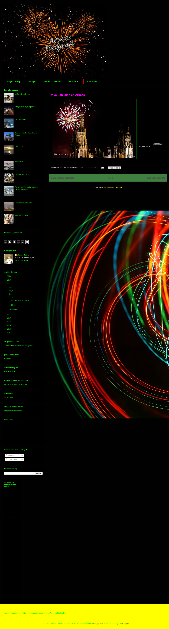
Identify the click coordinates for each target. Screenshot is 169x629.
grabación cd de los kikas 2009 (15, 385)
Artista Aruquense (21, 215)
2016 (9, 329)
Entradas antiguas (156, 177)
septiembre (13, 310)
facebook (7, 359)
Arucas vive (8, 398)
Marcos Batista (23, 255)
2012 (9, 314)
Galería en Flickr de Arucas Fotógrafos (18, 346)
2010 (9, 280)
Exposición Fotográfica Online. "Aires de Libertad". (26, 188)
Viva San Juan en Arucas (68, 95)
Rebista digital (9, 372)
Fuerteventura (93, 81)
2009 (9, 276)
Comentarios (11, 459)
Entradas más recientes (62, 177)
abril (11, 287)
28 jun (13, 305)
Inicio (110, 177)
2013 (9, 318)
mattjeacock (98, 624)
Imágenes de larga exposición (26, 107)
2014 (9, 322)
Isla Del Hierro (20, 119)
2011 (9, 284)
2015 (9, 325)
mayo (11, 290)
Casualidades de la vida (23, 203)
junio (11, 294)
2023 (9, 333)
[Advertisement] (14, 558)
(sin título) (19, 146)
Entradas (10, 455)
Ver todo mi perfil (21, 260)
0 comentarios (92, 167)
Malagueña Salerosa (22, 94)
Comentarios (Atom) (113, 187)
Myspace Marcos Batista (13, 411)
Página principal (14, 81)
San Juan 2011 (73, 81)
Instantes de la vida (22, 174)
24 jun (13, 297)
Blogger (125, 624)
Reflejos (31, 81)
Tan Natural (19, 162)
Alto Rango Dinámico (51, 81)
